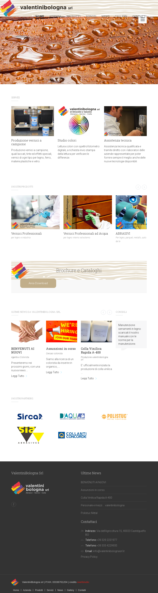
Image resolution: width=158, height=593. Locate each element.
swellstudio (83, 582)
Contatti (82, 590)
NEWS (105, 16)
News (60, 590)
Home (16, 590)
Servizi (50, 590)
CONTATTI (139, 16)
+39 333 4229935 (107, 545)
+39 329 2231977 (107, 539)
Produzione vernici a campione (26, 142)
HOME (39, 16)
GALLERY (121, 16)
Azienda (27, 590)
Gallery (70, 590)
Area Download (38, 283)
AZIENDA (55, 16)
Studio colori (67, 140)
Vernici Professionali (26, 233)
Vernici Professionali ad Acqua (85, 233)
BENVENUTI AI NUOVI (22, 350)
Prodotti (39, 590)
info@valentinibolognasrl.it (108, 551)
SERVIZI (91, 16)
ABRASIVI (123, 233)
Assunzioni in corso (61, 349)
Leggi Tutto (17, 376)
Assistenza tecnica (118, 140)
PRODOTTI (73, 16)
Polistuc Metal (89, 512)
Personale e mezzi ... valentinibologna (102, 505)
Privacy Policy (89, 556)
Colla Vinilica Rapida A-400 (91, 350)
